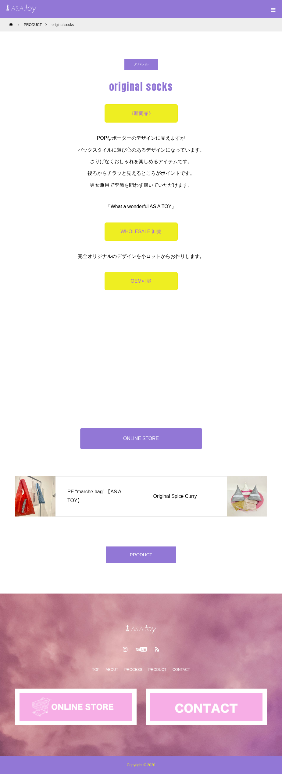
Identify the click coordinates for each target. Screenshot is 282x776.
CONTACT (181, 671)
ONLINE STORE (141, 438)
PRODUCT (141, 555)
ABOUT (111, 671)
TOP (95, 671)
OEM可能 (140, 281)
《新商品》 (141, 113)
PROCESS (133, 671)
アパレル (141, 64)
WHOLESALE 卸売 (141, 231)
